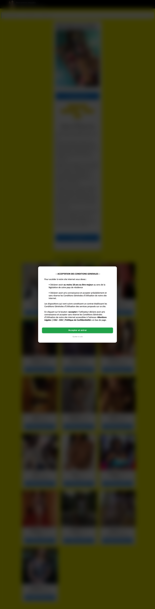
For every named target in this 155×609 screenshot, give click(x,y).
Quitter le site (78, 337)
